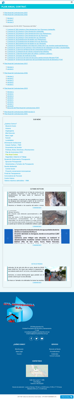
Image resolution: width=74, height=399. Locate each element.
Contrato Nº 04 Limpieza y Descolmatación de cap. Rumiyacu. (27, 35)
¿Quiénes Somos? (10, 124)
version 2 (10, 20)
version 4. (10, 82)
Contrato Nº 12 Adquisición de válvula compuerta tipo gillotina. (28, 51)
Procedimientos (55, 351)
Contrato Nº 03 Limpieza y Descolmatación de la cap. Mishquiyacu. (29, 33)
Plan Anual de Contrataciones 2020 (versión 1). (19, 112)
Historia (8, 128)
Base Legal (9, 136)
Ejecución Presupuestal (13, 162)
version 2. (10, 69)
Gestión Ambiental (10, 166)
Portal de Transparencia (12, 173)
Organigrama (9, 131)
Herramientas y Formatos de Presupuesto (19, 164)
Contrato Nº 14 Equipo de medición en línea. (21, 55)
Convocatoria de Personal (13, 176)
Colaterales (54, 354)
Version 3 (10, 22)
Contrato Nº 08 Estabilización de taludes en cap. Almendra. (26, 43)
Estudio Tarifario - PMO (13, 145)
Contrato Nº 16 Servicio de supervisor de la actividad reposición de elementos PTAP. (35, 59)
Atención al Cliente (55, 349)
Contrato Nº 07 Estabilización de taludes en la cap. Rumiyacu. (27, 41)
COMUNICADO (37, 208)
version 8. (10, 106)
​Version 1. (10, 67)
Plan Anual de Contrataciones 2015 (15, 13)
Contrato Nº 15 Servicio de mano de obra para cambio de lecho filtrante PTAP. (33, 57)
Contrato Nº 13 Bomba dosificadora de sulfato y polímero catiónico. (29, 53)
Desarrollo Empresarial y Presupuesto (17, 159)
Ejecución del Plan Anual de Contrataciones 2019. (23, 108)
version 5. (10, 84)
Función (8, 138)
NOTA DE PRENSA (37, 264)
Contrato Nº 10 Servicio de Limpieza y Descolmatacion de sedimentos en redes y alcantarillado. (38, 47)
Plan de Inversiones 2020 (14, 152)
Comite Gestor (10, 169)
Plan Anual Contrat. (11, 155)
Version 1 (10, 18)
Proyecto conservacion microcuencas (18, 171)
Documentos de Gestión (13, 147)
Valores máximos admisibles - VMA (16, 181)
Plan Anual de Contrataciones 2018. (16, 73)
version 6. (10, 102)
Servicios (54, 344)
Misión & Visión (10, 126)
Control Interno (9, 178)
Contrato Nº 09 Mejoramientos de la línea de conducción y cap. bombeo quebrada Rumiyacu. (37, 45)
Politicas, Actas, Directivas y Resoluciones (19, 150)
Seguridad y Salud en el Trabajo (15, 157)
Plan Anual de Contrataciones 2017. (16, 63)
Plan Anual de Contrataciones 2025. (16, 114)
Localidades (9, 140)
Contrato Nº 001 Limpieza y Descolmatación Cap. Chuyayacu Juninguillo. (31, 29)
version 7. (10, 104)
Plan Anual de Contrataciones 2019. (16, 88)
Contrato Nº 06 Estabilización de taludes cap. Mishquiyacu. (26, 39)
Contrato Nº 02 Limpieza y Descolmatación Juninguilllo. (25, 31)
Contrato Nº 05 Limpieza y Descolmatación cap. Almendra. (26, 37)
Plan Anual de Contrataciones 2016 (15, 14)
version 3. (10, 80)
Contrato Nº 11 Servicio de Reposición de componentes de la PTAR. (29, 49)
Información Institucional (12, 143)
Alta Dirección (10, 133)
